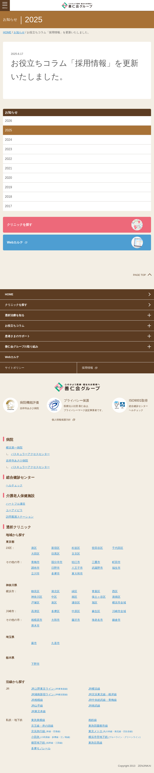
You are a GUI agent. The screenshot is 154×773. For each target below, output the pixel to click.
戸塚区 (35, 602)
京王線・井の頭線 (42, 725)
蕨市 (34, 643)
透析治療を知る (14, 315)
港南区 (116, 596)
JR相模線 (37, 699)
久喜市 (55, 643)
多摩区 (55, 611)
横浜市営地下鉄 (114, 736)
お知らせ (19, 32)
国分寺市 (56, 562)
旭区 (94, 602)
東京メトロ (110, 731)
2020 (8, 177)
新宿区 (55, 547)
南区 (74, 596)
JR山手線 (37, 705)
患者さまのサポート (17, 336)
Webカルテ (15, 242)
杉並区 (76, 547)
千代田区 (117, 547)
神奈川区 (36, 596)
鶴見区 (35, 591)
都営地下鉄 (46, 742)
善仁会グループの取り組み (21, 346)
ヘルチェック (14, 485)
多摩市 (55, 573)
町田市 (116, 562)
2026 (8, 120)
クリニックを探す (19, 224)
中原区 (76, 611)
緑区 (74, 591)
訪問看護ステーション (20, 516)
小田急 (50, 736)
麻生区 (96, 611)
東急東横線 (38, 720)
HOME (7, 32)
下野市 (35, 663)
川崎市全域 (119, 611)
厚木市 (35, 625)
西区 (115, 591)
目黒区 (55, 553)
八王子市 (77, 567)
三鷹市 (96, 562)
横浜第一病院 (14, 447)
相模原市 (36, 619)
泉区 (54, 602)
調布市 (35, 567)
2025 (8, 130)
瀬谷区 (76, 602)
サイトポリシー (14, 367)
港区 (34, 547)
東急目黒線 (95, 742)
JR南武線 (94, 705)
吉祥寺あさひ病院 (17, 460)
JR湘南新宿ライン (49, 694)
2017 (8, 206)
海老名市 (97, 619)
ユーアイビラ (14, 510)
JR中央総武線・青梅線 (102, 699)
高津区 (35, 611)
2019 (8, 187)
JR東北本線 (38, 711)
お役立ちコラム (14, 325)
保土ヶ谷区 (99, 596)
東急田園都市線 (98, 725)
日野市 (55, 567)
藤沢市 (76, 619)
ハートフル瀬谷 (15, 503)
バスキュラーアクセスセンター (30, 454)
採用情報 (87, 367)
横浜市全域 (119, 602)
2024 (8, 139)
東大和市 (77, 573)
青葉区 (96, 591)
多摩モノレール (41, 748)
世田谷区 (97, 547)
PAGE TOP (139, 274)
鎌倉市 (116, 619)
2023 (8, 149)
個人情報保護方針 (61, 419)
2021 (8, 168)
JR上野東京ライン (49, 688)
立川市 (35, 573)
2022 (8, 158)
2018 (8, 196)
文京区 (76, 553)
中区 (54, 596)
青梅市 (35, 562)
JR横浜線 (94, 688)
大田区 (35, 553)
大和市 (55, 619)
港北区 (55, 591)
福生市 (116, 567)
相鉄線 (92, 720)
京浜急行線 (45, 731)
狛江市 (76, 562)
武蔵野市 (97, 567)
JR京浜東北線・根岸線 (102, 694)
